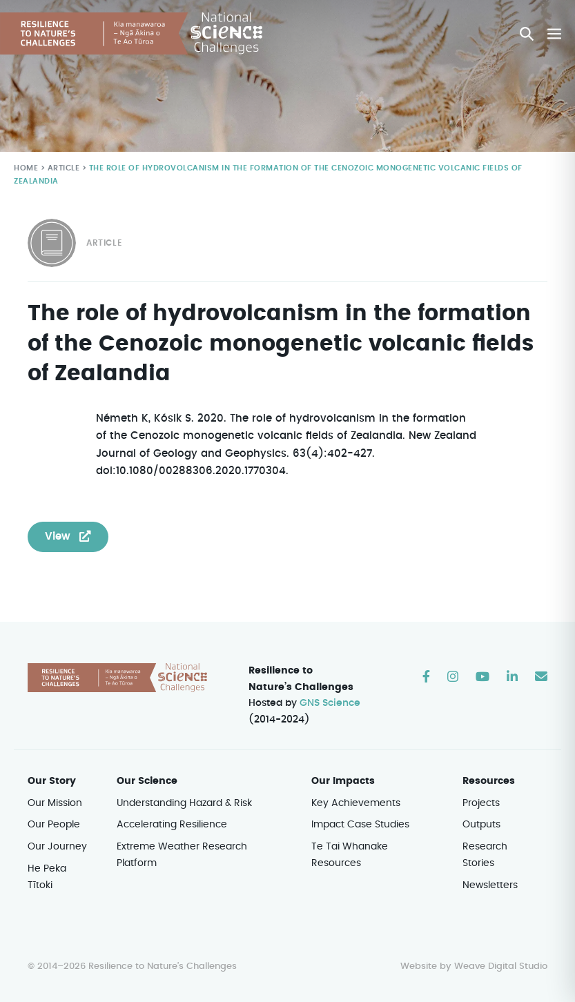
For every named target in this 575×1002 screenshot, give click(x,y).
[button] (527, 34)
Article (62, 168)
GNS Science (330, 704)
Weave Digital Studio (500, 966)
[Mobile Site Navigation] (554, 34)
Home (25, 168)
